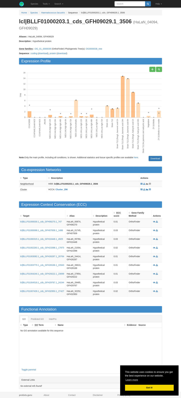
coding (34, 53)
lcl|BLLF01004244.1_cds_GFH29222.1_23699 (42, 274)
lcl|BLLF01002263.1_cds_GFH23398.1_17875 (42, 247)
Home (24, 12)
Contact (71, 395)
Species (34, 4)
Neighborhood (27, 184)
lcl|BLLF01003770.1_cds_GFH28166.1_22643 (42, 265)
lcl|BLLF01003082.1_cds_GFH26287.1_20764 (42, 256)
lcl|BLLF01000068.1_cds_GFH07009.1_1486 (41, 230)
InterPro (53, 319)
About (46, 395)
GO (24, 319)
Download (155, 158)
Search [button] (58, 4)
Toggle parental (28, 369)
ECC (81, 204)
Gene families (26, 49)
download (43, 53)
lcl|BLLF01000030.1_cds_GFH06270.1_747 (41, 221)
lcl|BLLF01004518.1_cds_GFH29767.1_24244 (42, 282)
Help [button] (158, 4)
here (136, 157)
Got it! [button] (149, 387)
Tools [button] (46, 4)
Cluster (23, 189)
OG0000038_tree (94, 49)
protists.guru (25, 395)
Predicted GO (37, 319)
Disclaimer (98, 395)
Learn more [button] (131, 379)
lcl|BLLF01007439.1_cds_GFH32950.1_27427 (42, 291)
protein (53, 53)
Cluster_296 (62, 189)
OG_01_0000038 (43, 49)
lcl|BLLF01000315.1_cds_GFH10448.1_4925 (41, 239)
